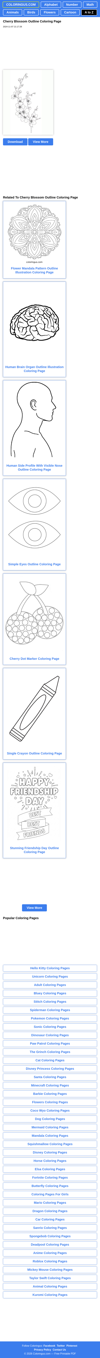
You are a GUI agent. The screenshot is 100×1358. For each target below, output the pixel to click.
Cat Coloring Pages (50, 1060)
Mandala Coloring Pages (50, 1135)
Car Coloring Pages (50, 1219)
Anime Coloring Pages (50, 1253)
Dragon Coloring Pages (50, 1211)
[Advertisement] (26, 49)
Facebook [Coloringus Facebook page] (49, 1345)
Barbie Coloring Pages (50, 1094)
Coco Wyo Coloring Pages (50, 1110)
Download (15, 141)
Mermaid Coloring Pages (50, 1127)
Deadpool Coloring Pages (50, 1244)
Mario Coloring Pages (50, 1202)
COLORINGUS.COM (21, 4)
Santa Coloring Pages (50, 1077)
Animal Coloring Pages (50, 1286)
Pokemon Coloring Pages (50, 1018)
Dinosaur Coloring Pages (50, 1035)
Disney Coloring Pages (50, 1152)
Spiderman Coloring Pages (50, 1010)
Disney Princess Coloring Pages (50, 1068)
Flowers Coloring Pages (50, 1102)
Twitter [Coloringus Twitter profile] (61, 1345)
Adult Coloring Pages (50, 985)
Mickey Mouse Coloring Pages (50, 1269)
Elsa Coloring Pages (50, 1169)
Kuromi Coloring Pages (50, 1295)
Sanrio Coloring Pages (50, 1228)
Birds (31, 12)
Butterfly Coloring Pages (50, 1186)
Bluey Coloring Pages (50, 993)
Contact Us (59, 1349)
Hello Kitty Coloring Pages (50, 968)
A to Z (89, 12)
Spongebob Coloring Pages (50, 1236)
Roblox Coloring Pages (50, 1261)
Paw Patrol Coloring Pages (50, 1043)
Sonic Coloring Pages (50, 1026)
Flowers (50, 12)
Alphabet (51, 4)
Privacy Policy (42, 1349)
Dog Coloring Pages (50, 1119)
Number (72, 4)
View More (40, 141)
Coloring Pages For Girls (50, 1194)
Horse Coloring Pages (50, 1161)
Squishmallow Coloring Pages (50, 1144)
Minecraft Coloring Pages (50, 1085)
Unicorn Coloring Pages (50, 976)
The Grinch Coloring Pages (50, 1052)
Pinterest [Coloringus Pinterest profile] (72, 1345)
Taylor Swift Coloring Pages (50, 1278)
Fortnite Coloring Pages (50, 1177)
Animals (12, 12)
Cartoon (70, 12)
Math (90, 4)
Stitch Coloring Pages (50, 1001)
